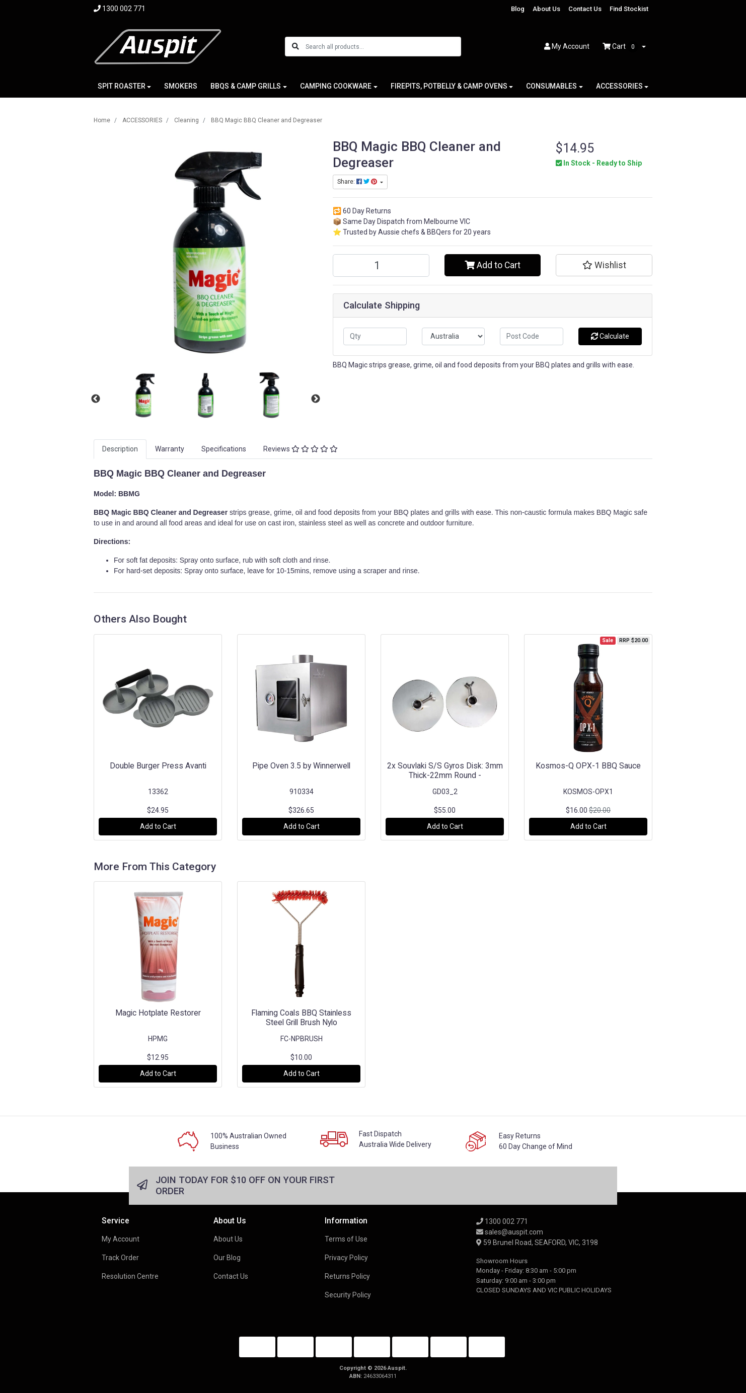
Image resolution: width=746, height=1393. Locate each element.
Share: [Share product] (358, 181)
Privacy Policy (346, 1258)
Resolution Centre (130, 1276)
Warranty (169, 449)
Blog (518, 9)
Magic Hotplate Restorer (158, 1013)
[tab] (120, 449)
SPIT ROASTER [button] (121, 86)
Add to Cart (492, 265)
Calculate (610, 336)
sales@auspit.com (509, 1232)
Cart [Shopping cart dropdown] (621, 46)
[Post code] (531, 336)
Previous (96, 399)
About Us (546, 9)
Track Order (120, 1258)
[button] (604, 265)
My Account (120, 1239)
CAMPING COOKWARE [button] (335, 86)
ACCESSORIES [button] (619, 86)
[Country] (453, 336)
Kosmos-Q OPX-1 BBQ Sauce (588, 765)
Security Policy (348, 1295)
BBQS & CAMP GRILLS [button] (245, 86)
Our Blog (227, 1258)
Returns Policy (347, 1276)
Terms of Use (346, 1239)
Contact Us (585, 9)
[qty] (375, 336)
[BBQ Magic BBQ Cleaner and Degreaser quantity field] (381, 265)
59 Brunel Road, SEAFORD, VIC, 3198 (537, 1243)
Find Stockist (629, 9)
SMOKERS (180, 86)
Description (120, 449)
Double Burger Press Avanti (158, 765)
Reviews (300, 449)
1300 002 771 (502, 1221)
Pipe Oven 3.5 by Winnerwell (301, 765)
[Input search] (383, 46)
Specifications (223, 449)
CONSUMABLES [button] (551, 86)
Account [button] (566, 46)
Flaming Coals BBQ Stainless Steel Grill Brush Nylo (301, 1017)
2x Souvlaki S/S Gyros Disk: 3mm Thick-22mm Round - (445, 770)
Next (316, 399)
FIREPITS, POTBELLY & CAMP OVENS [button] (449, 86)
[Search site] (295, 46)
